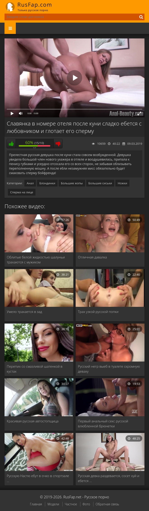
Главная (36, 504)
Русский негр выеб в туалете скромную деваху (109, 369)
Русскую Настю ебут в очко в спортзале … (38, 478)
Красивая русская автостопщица (32, 421)
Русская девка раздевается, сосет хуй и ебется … (108, 478)
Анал (30, 183)
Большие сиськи (100, 183)
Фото (86, 504)
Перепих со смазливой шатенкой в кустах (35, 369)
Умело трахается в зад (24, 311)
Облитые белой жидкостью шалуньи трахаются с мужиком (36, 259)
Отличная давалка (92, 257)
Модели (53, 504)
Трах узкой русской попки (98, 311)
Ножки (122, 183)
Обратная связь (107, 504)
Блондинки (47, 183)
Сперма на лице (21, 192)
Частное (71, 504)
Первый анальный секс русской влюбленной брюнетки (103, 423)
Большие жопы (72, 183)
